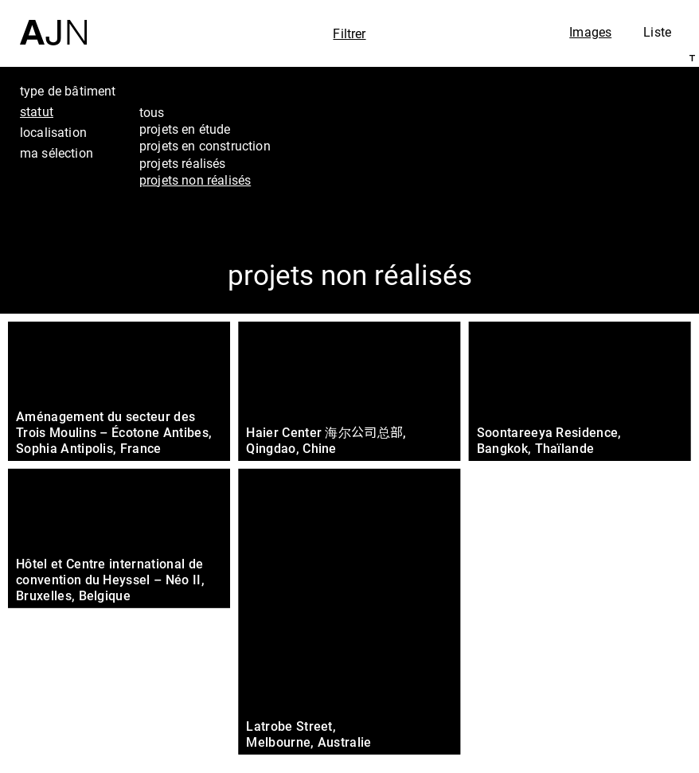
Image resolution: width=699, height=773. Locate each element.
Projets (591, 683)
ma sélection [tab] (56, 153)
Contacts (599, 704)
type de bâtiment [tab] (68, 91)
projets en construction (205, 145)
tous (152, 112)
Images (590, 32)
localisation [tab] (53, 132)
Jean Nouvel (611, 641)
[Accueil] (53, 22)
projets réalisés (182, 163)
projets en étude (185, 129)
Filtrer (349, 33)
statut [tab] (36, 111)
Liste (657, 32)
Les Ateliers (608, 661)
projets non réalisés (195, 180)
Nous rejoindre (602, 739)
